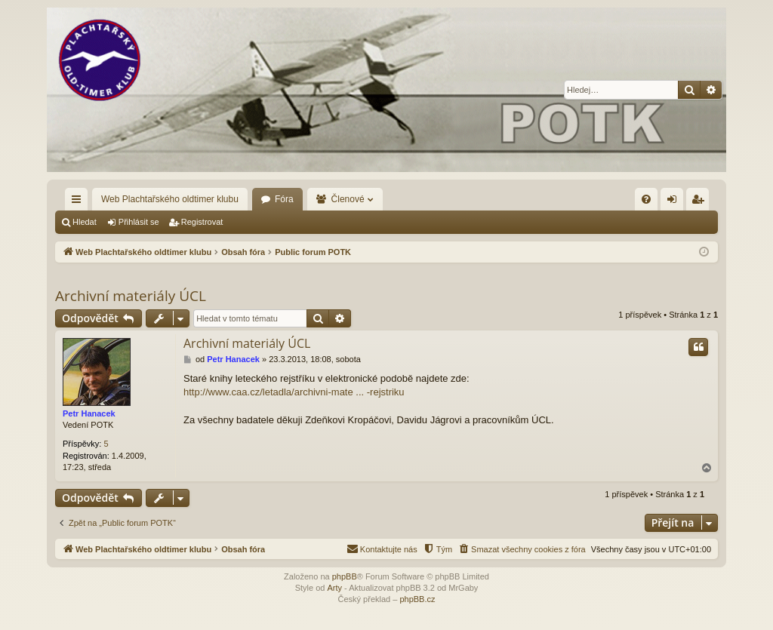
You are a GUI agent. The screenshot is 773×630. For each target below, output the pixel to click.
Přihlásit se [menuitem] (675, 202)
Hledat (84, 221)
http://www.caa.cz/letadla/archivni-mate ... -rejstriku (294, 392)
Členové (348, 199)
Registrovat (202, 221)
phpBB (344, 576)
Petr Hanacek (89, 413)
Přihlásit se (139, 221)
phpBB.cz (417, 599)
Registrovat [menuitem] (701, 202)
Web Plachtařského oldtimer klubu (170, 199)
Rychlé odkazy (79, 202)
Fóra (284, 199)
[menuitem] (646, 199)
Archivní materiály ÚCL (130, 296)
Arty (334, 587)
